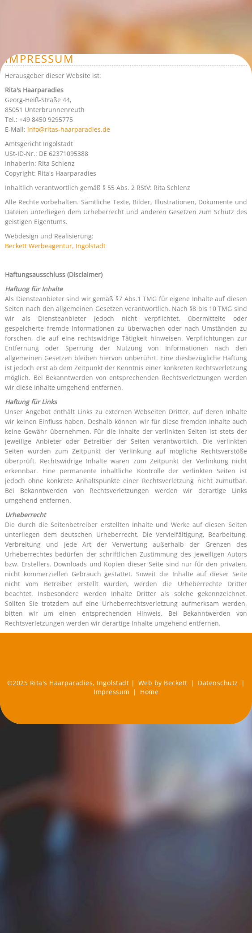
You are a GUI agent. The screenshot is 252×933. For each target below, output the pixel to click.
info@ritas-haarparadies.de (68, 129)
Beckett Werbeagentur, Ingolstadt (55, 246)
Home (149, 691)
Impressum (112, 691)
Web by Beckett (163, 682)
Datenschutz (218, 682)
